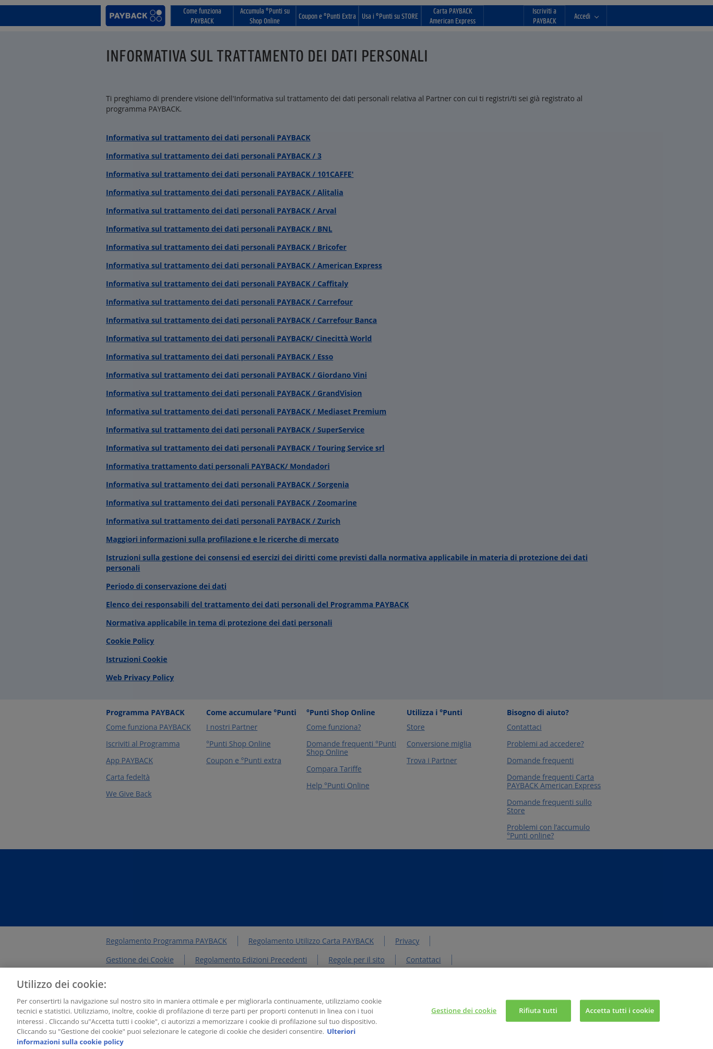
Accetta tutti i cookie (620, 1015)
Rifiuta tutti (538, 1015)
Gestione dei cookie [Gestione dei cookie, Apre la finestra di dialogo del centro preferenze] (463, 1015)
